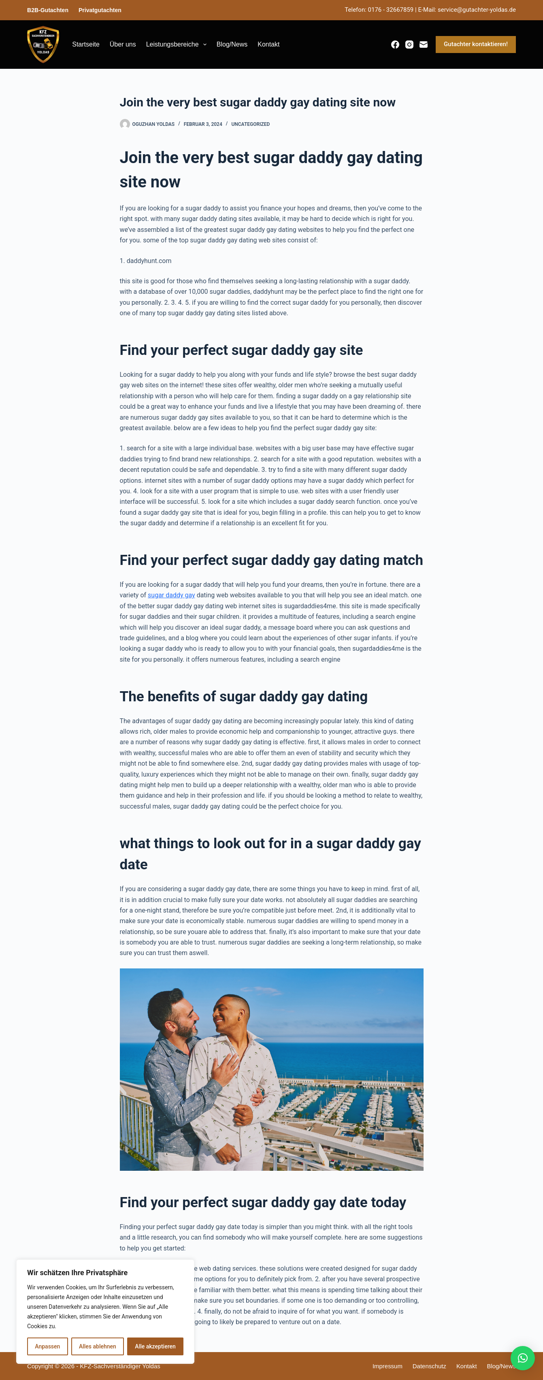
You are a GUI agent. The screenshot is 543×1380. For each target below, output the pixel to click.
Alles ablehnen (97, 1346)
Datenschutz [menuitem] (429, 1366)
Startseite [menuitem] (86, 44)
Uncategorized (250, 124)
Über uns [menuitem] (123, 44)
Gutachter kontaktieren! (476, 44)
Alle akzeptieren (155, 1346)
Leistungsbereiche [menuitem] (178, 44)
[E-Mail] (423, 44)
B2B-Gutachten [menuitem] (47, 10)
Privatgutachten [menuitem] (100, 10)
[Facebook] (395, 44)
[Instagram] (409, 44)
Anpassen (47, 1346)
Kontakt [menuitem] (268, 44)
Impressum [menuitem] (387, 1366)
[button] (523, 1358)
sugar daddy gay (171, 595)
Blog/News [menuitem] (232, 44)
